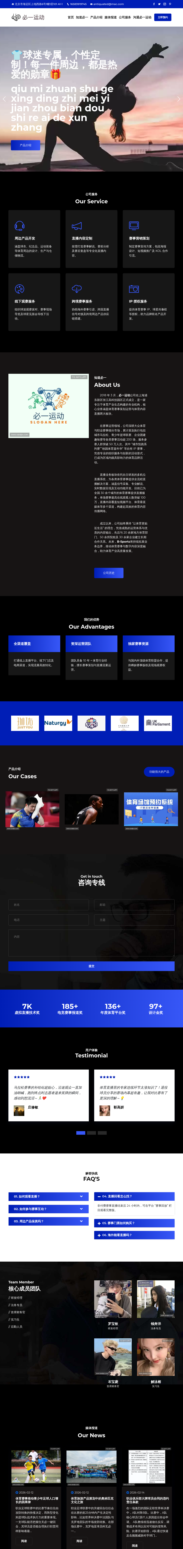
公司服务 (125, 17)
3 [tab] (102, 1133)
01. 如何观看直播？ (27, 1196)
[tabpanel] (49, 1095)
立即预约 (163, 17)
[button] (178, 99)
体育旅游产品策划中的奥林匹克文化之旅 (92, 1500)
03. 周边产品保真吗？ (29, 1221)
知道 (82, 17)
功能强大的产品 (159, 771)
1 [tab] (80, 1133)
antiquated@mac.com (107, 4)
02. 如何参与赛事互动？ (30, 1209)
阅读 (24, 1541)
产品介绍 (96, 17)
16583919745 (76, 4)
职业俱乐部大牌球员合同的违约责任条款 (147, 1500)
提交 (91, 966)
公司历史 (109, 573)
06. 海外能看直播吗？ (117, 1235)
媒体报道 (111, 17)
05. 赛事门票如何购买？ (118, 1223)
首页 (71, 17)
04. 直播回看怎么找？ (117, 1196)
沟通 (142, 17)
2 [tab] (91, 1133)
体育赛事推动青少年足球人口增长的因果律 (37, 1500)
